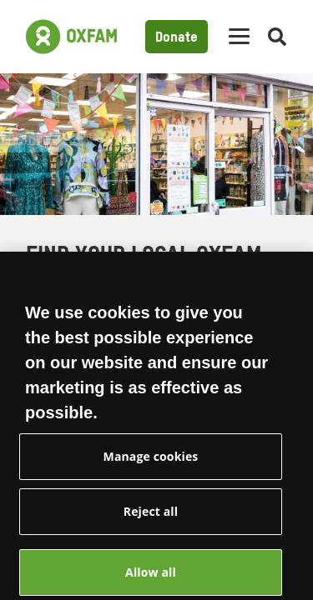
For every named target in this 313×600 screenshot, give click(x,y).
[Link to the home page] (71, 37)
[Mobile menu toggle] (239, 37)
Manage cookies (151, 470)
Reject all (151, 524)
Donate (176, 38)
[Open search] (277, 37)
